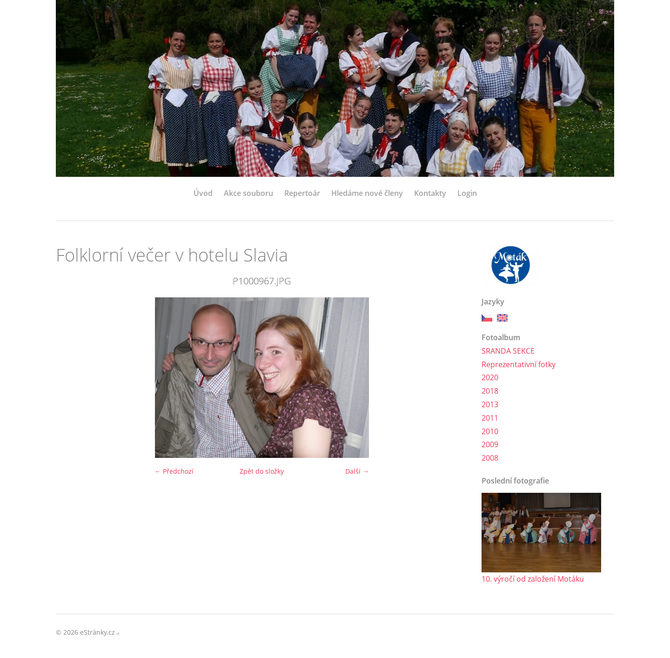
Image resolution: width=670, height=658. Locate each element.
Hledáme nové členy (367, 193)
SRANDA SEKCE (508, 351)
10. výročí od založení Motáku (533, 579)
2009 (490, 444)
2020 (490, 377)
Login (467, 193)
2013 (490, 404)
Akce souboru (248, 193)
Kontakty (430, 193)
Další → (357, 471)
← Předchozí (174, 471)
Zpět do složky (262, 471)
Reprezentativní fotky (519, 364)
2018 (490, 391)
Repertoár (302, 193)
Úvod (203, 193)
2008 (490, 458)
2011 (490, 418)
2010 (490, 431)
